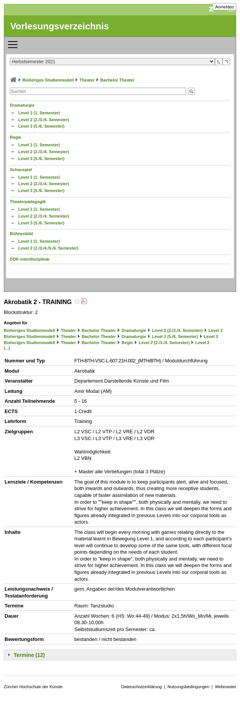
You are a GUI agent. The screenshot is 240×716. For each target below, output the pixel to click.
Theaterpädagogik (28, 201)
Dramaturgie (22, 105)
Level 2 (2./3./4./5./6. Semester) (48, 248)
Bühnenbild (21, 233)
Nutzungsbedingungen (188, 686)
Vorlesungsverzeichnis (59, 26)
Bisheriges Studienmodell (48, 80)
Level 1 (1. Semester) (39, 113)
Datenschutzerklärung (141, 686)
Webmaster (225, 686)
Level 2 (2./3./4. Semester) (43, 119)
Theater (87, 80)
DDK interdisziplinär (30, 259)
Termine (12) (29, 655)
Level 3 (211, 336)
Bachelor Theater (117, 80)
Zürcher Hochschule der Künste (33, 686)
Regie (15, 137)
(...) (7, 348)
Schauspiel (21, 169)
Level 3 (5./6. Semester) (41, 126)
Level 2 (215, 330)
